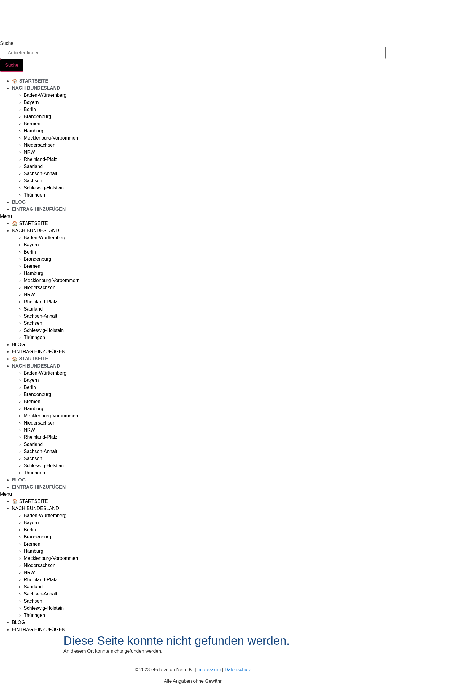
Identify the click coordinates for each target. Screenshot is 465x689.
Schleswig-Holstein (44, 187)
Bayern (31, 102)
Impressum (209, 669)
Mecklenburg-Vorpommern (52, 137)
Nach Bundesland (36, 88)
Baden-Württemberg (45, 95)
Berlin (30, 109)
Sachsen (33, 180)
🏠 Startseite (30, 80)
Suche (6, 43)
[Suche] (11, 65)
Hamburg (33, 130)
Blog (19, 202)
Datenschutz (237, 669)
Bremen (32, 123)
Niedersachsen (39, 145)
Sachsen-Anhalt (40, 173)
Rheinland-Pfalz (40, 159)
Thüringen (34, 194)
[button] (193, 216)
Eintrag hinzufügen (39, 209)
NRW (29, 152)
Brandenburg (37, 116)
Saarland (33, 166)
